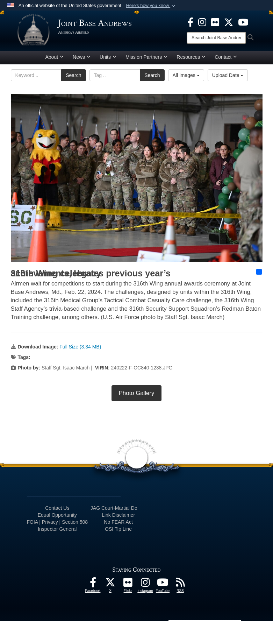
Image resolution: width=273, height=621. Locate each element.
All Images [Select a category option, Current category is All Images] (186, 75)
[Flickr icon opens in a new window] (215, 21)
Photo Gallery (137, 393)
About (54, 57)
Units (108, 57)
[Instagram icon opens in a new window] (202, 21)
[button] (151, 5)
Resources (191, 57)
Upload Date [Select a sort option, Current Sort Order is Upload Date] (228, 75)
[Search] (216, 38)
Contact (226, 57)
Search (73, 75)
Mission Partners (146, 57)
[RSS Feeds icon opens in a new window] (180, 584)
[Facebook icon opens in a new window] (190, 21)
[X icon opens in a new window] (228, 21)
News (82, 57)
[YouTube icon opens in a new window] (243, 21)
